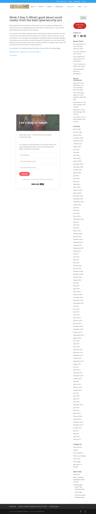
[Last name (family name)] (38, 167)
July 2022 (76, 222)
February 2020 (77, 294)
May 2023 (76, 210)
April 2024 (76, 184)
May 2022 (76, 228)
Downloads (77, 1)
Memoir (75, 450)
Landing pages (77, 485)
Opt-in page (78, 492)
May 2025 (76, 152)
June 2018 (76, 341)
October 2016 (77, 378)
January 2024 (77, 193)
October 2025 (77, 144)
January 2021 (77, 268)
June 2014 (76, 407)
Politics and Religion (79, 456)
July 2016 (76, 381)
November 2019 (78, 300)
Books (41, 6)
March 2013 (77, 439)
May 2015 (76, 399)
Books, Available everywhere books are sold (79, 479)
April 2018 (76, 347)
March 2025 (77, 158)
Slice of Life (76, 459)
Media (49, 6)
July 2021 (76, 254)
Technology (76, 462)
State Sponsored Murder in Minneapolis (78, 71)
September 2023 (78, 202)
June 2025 (76, 149)
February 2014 (77, 416)
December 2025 (78, 138)
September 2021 (78, 248)
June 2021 (76, 257)
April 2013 (76, 436)
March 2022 (77, 231)
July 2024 (76, 176)
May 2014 (76, 410)
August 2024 (77, 173)
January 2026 (77, 135)
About (33, 6)
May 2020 (76, 286)
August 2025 (77, 147)
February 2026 (77, 132)
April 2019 (76, 315)
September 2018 (78, 335)
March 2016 (77, 384)
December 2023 (78, 196)
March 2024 (77, 187)
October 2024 (77, 170)
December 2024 (78, 164)
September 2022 (78, 219)
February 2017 (77, 373)
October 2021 (77, 245)
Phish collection (78, 453)
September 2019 (78, 303)
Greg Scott (76, 83)
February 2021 (77, 265)
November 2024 (78, 167)
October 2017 (77, 358)
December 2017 (78, 352)
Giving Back (59, 6)
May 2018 (76, 344)
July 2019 (76, 306)
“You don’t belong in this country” (79, 104)
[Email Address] (38, 155)
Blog (79, 6)
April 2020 (76, 289)
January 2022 (77, 236)
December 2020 (78, 271)
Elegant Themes (23, 511)
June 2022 (76, 225)
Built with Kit (38, 184)
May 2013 (76, 434)
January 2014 (77, 419)
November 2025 (78, 141)
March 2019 (77, 318)
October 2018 (77, 332)
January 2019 (77, 323)
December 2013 (78, 422)
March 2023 (77, 216)
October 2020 (77, 277)
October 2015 (77, 390)
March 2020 (77, 291)
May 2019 (76, 312)
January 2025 (77, 161)
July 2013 (76, 431)
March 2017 (77, 370)
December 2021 (78, 239)
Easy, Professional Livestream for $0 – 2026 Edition (79, 59)
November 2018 (78, 329)
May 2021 (76, 260)
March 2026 (77, 129)
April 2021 (76, 262)
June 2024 (76, 178)
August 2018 (77, 338)
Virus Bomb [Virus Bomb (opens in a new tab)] (13, 55)
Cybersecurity (77, 447)
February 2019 (77, 320)
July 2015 (76, 393)
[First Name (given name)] (38, 161)
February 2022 (77, 234)
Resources (70, 6)
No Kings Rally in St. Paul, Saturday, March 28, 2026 (79, 46)
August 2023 (77, 205)
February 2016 (77, 387)
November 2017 (78, 355)
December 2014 (78, 405)
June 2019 (76, 309)
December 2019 (78, 297)
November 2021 (78, 242)
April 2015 (76, 402)
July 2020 (76, 283)
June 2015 (76, 396)
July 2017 (76, 367)
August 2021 (77, 251)
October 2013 (77, 428)
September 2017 (78, 361)
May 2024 (76, 181)
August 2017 (77, 364)
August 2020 (77, 280)
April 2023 (76, 213)
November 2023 (78, 199)
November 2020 (78, 274)
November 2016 (78, 376)
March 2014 (77, 413)
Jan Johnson (77, 102)
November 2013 (78, 425)
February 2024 (77, 190)
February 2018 (77, 349)
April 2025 (76, 155)
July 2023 (76, 207)
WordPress (40, 511)
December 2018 (78, 326)
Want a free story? (61, 1)
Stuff (83, 1)
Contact (70, 1)
